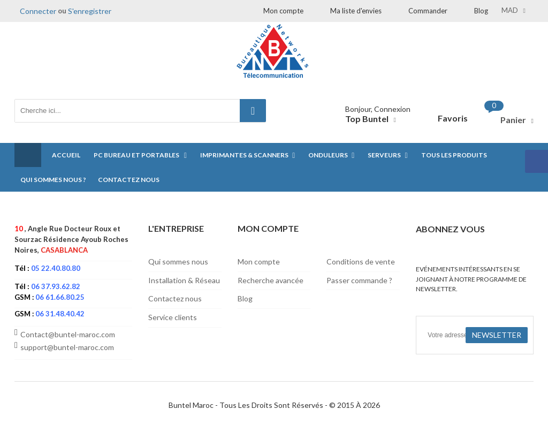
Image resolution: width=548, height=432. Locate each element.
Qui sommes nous (178, 261)
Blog (481, 10)
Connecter (38, 11)
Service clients (172, 317)
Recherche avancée (270, 280)
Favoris (453, 118)
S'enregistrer (89, 11)
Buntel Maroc (191, 405)
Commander (427, 10)
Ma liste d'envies (356, 10)
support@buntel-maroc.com (67, 347)
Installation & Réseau (184, 280)
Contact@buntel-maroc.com (67, 334)
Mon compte (283, 10)
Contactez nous (175, 298)
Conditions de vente (360, 261)
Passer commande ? (359, 280)
